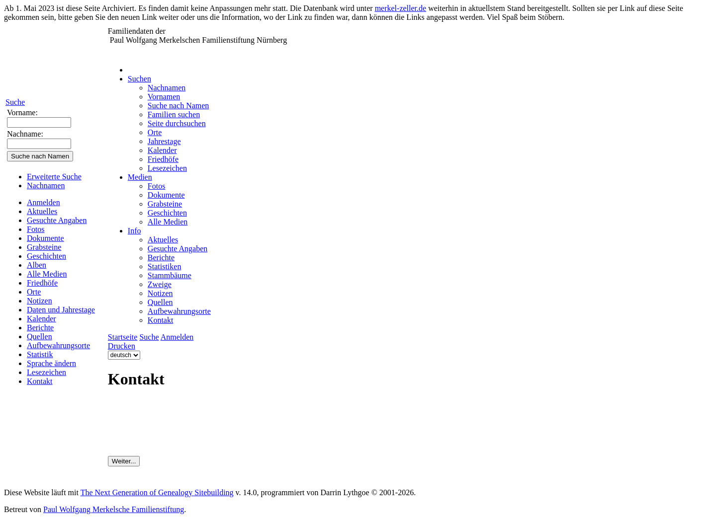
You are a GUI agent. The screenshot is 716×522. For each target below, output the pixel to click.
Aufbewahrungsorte (58, 345)
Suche (15, 102)
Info (134, 230)
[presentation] (183, 427)
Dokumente (45, 238)
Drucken (121, 346)
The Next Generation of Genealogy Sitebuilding (157, 492)
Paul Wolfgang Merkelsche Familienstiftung (113, 509)
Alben (36, 265)
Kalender (41, 318)
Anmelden (43, 202)
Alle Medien (47, 274)
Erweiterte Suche (54, 176)
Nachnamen (46, 185)
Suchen (139, 79)
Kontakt (40, 381)
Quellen (39, 336)
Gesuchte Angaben (57, 220)
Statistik (40, 354)
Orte (34, 292)
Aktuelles (42, 211)
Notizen (39, 301)
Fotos (36, 229)
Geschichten (46, 256)
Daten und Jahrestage (61, 309)
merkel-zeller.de (401, 8)
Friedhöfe (42, 283)
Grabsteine (44, 247)
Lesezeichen (46, 372)
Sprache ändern (51, 363)
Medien (140, 177)
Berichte (40, 327)
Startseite (123, 337)
